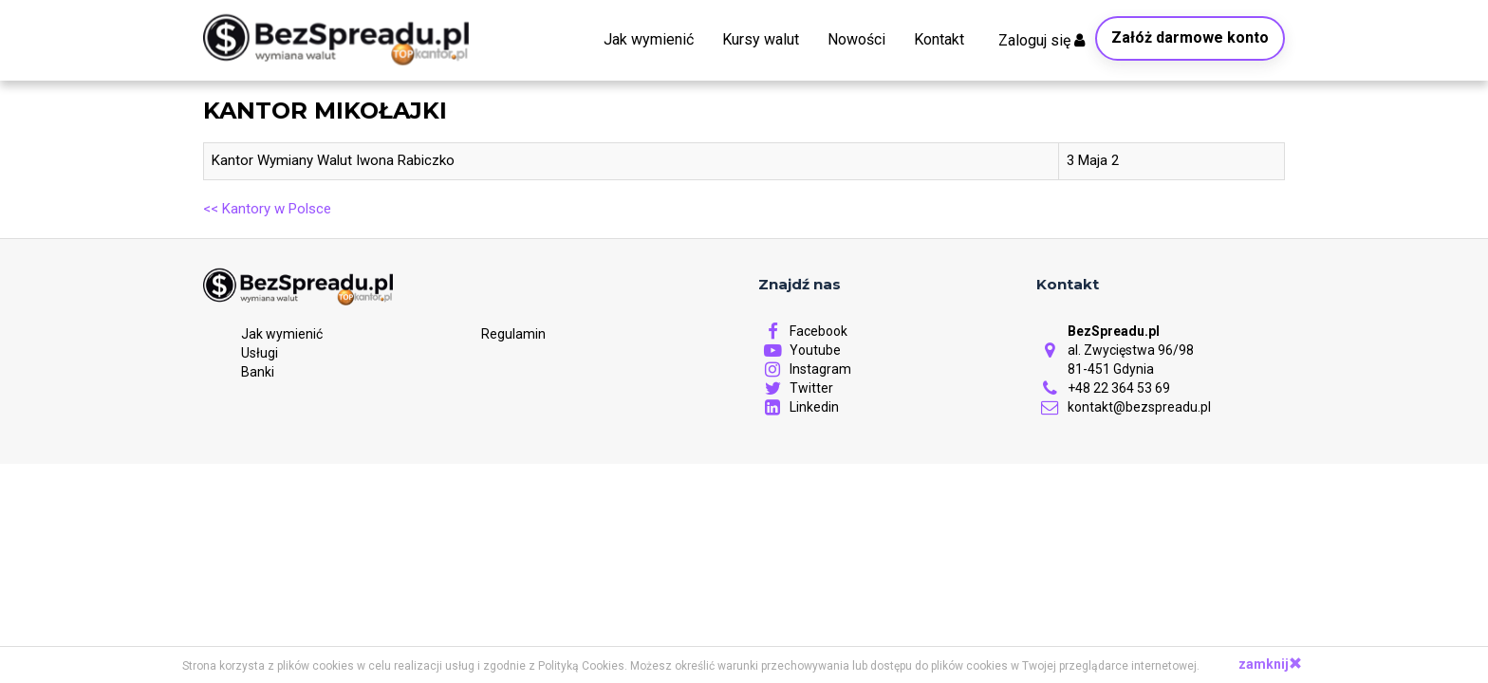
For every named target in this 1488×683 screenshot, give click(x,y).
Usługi (259, 352)
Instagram (804, 369)
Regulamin (513, 334)
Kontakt (939, 39)
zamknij (1270, 664)
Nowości (856, 39)
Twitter (795, 388)
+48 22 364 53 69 (1103, 388)
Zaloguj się (1041, 40)
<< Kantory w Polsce (267, 208)
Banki (257, 371)
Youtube (799, 350)
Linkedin (798, 407)
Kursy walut (760, 39)
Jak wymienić (649, 39)
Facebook (802, 331)
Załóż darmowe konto (1190, 37)
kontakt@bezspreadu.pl (1123, 407)
